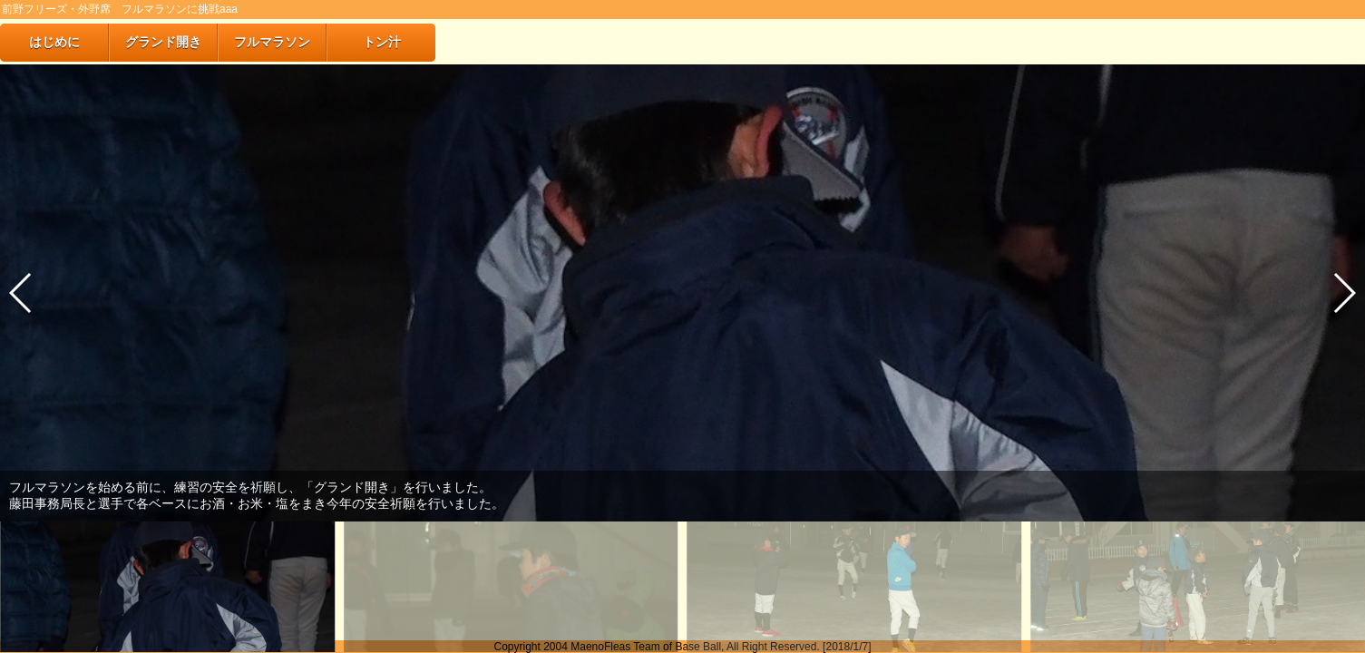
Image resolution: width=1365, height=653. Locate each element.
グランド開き (163, 41)
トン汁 (382, 41)
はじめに (54, 41)
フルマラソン (272, 41)
